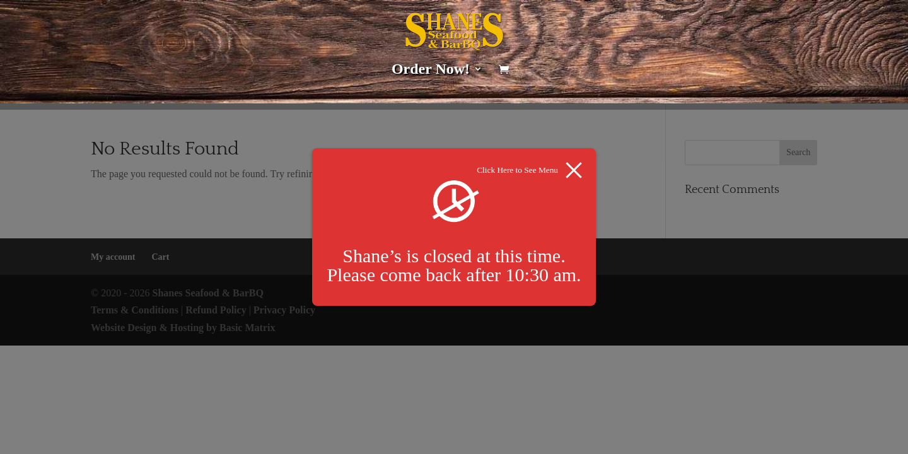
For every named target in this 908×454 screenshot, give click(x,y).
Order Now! (431, 70)
